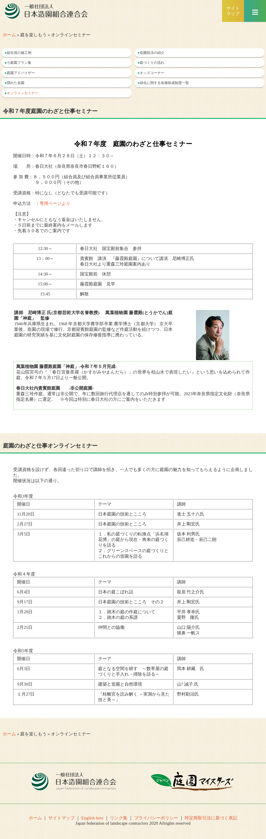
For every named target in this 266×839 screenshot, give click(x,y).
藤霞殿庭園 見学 (97, 284)
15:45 (47, 294)
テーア (104, 658)
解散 (84, 294)
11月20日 (25, 514)
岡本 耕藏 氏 (190, 668)
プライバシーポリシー (156, 818)
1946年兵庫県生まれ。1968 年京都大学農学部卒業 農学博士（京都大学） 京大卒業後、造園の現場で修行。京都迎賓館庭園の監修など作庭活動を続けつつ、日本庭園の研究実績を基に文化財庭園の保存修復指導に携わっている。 (93, 323)
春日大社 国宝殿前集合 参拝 (110, 248)
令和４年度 (24, 574)
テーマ (104, 504)
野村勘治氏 (188, 694)
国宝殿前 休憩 (97, 274)
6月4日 (23, 592)
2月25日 (25, 627)
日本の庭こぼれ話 (115, 592)
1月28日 (25, 611)
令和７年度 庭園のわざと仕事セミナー (133, 144)
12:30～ (45, 248)
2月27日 (25, 524)
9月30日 (25, 684)
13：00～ (45, 258)
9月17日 (25, 602)
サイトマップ (61, 818)
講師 (181, 504)
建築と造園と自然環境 (120, 684)
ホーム (9, 34)
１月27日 (26, 694)
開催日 (23, 504)
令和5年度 (23, 650)
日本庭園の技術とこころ (122, 514)
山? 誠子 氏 (188, 684)
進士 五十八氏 (190, 514)
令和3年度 (23, 496)
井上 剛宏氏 (188, 524)
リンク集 (118, 818)
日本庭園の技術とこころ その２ (131, 602)
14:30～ (45, 274)
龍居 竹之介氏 (190, 592)
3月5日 (23, 534)
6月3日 (23, 668)
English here (92, 818)
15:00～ (45, 284)
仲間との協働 (111, 627)
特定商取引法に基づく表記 (211, 818)
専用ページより (55, 203)
